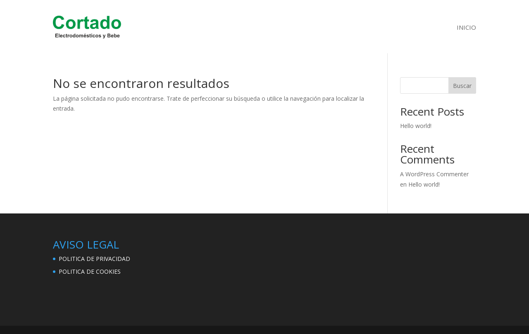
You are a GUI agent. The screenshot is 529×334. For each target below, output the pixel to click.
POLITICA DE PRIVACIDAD (94, 259)
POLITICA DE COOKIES (90, 271)
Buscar (462, 86)
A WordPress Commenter (434, 174)
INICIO (466, 27)
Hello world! (415, 126)
